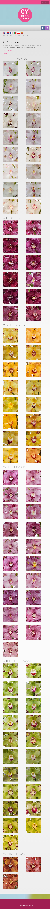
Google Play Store (7, 50)
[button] (10, 68)
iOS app (5, 53)
